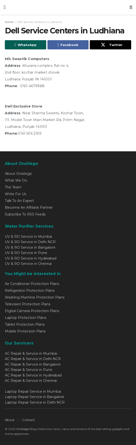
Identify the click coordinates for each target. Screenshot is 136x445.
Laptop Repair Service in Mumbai (33, 391)
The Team (13, 187)
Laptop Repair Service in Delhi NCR (35, 402)
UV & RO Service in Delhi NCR (30, 242)
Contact (28, 420)
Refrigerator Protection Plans (29, 290)
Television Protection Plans (27, 304)
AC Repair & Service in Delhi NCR (33, 359)
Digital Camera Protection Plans (32, 311)
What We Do (16, 180)
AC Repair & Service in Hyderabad (33, 375)
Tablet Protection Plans (25, 324)
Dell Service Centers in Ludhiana (39, 22)
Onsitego (22, 429)
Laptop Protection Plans (25, 317)
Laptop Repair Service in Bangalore (34, 397)
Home (9, 22)
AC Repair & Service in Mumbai (31, 353)
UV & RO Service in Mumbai (28, 236)
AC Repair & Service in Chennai (31, 380)
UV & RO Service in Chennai (28, 263)
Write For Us (15, 194)
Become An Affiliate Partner (29, 207)
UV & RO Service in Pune (26, 253)
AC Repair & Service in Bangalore (32, 364)
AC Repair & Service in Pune (28, 370)
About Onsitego (18, 173)
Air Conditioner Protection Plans (32, 284)
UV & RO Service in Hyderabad (30, 258)
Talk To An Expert (19, 201)
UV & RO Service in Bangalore (30, 247)
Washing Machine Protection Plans (34, 297)
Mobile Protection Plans (25, 331)
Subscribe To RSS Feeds (25, 214)
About (10, 420)
